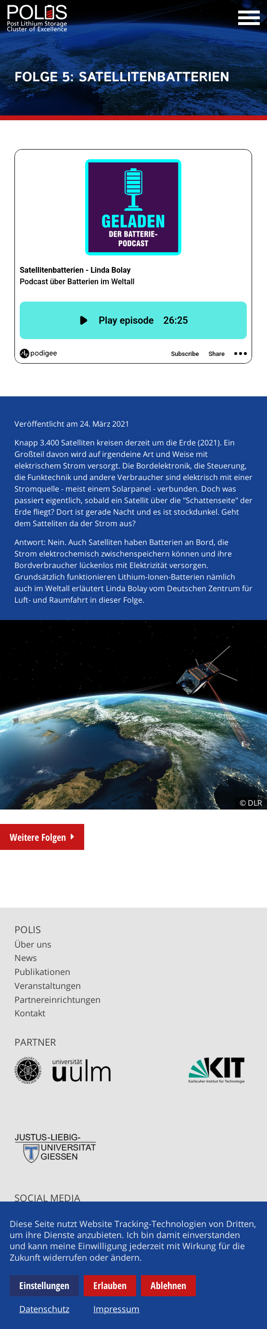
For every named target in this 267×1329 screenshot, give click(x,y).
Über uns (32, 944)
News (25, 957)
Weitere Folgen (38, 837)
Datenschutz (44, 1309)
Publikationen (42, 971)
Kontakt (29, 1013)
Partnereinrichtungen (57, 999)
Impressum (116, 1309)
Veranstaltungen (47, 985)
